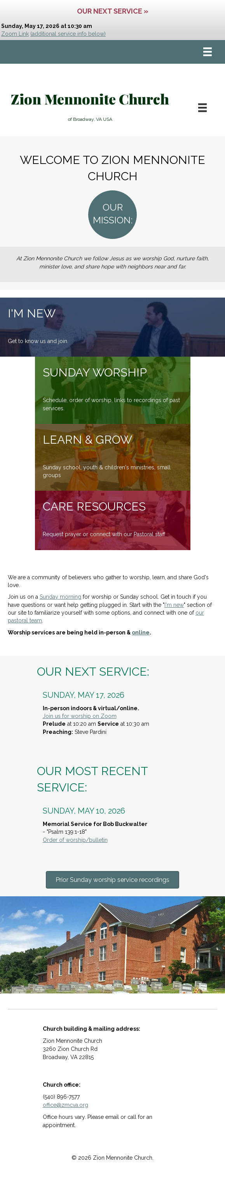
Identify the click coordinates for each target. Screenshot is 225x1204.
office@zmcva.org (65, 1105)
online (141, 632)
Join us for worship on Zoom (80, 716)
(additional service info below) (68, 34)
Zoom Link (15, 34)
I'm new (174, 605)
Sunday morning (60, 597)
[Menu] (207, 51)
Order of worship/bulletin (75, 840)
